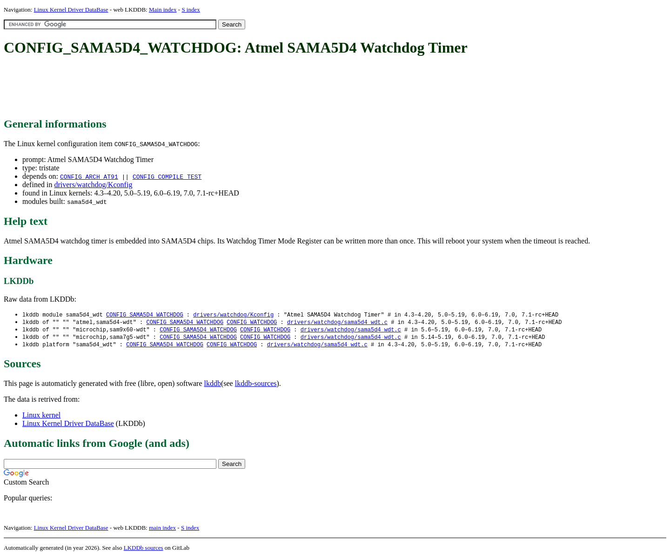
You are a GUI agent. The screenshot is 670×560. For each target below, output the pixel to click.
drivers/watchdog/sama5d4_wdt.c (337, 323)
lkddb (212, 386)
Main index (163, 9)
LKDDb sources (143, 550)
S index (190, 9)
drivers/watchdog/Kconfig (93, 185)
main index (162, 529)
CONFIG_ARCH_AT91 (89, 176)
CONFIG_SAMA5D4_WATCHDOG (144, 315)
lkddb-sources (256, 386)
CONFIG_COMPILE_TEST (167, 176)
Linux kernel (41, 417)
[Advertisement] (173, 87)
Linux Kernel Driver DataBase (71, 9)
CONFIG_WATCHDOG (252, 323)
